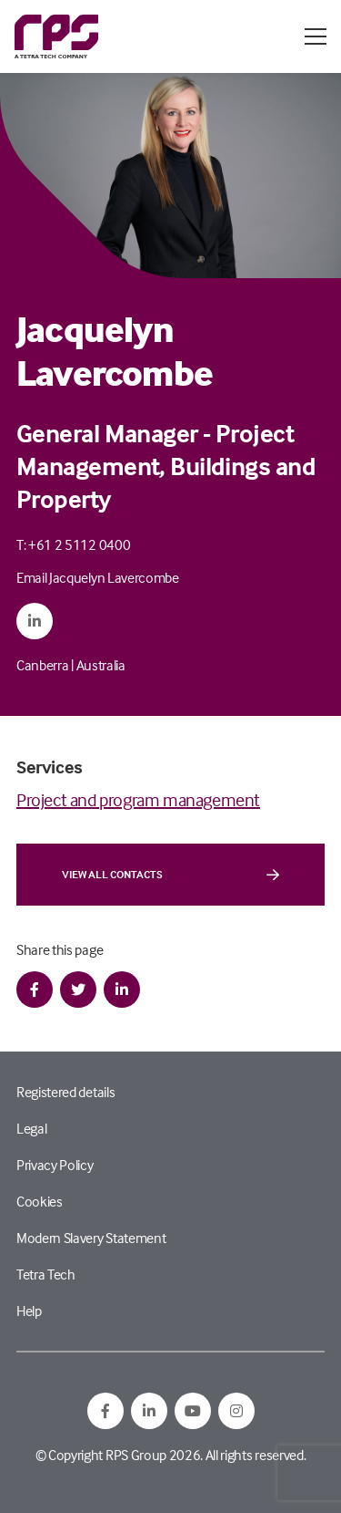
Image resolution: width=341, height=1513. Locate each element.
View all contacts (170, 874)
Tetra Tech (45, 1274)
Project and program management (138, 799)
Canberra (42, 665)
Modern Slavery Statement (90, 1237)
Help (29, 1310)
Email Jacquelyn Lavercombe (97, 577)
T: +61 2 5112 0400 (73, 544)
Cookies (39, 1201)
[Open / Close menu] (315, 36)
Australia (100, 665)
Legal (31, 1128)
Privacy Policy (55, 1164)
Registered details (65, 1092)
